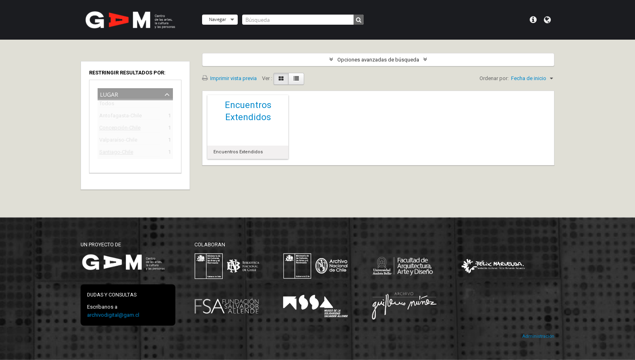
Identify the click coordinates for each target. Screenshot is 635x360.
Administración (538, 336)
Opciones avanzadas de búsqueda (378, 60)
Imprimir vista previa (229, 78)
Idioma (547, 20)
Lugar (109, 93)
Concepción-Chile (120, 128)
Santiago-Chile (116, 153)
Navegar (217, 19)
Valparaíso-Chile (118, 141)
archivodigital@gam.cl (113, 315)
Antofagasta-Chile (120, 116)
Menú (533, 20)
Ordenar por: (494, 78)
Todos (106, 105)
